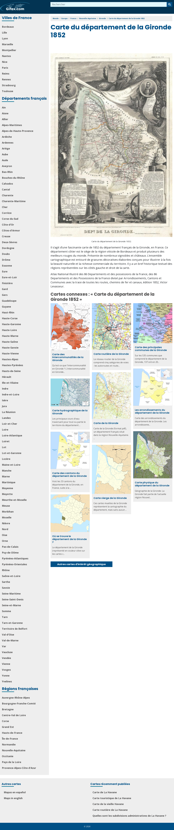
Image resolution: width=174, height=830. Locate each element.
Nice (4, 61)
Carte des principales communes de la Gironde (151, 349)
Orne (5, 540)
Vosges (6, 669)
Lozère (6, 458)
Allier (5, 119)
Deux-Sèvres (9, 242)
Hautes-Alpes (10, 359)
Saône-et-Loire (11, 576)
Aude (5, 160)
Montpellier (9, 50)
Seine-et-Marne (11, 605)
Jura (4, 406)
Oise (4, 535)
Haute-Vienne (10, 353)
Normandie (9, 744)
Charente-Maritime (14, 201)
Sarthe (6, 581)
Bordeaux (8, 26)
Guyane (6, 306)
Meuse (6, 505)
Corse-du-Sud (10, 218)
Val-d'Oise (8, 634)
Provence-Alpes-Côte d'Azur (19, 768)
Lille (4, 32)
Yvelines (7, 681)
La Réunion (8, 412)
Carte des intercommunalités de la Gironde (67, 357)
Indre (5, 388)
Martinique (8, 482)
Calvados (7, 183)
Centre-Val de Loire (14, 715)
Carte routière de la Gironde (111, 354)
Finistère (7, 283)
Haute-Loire (9, 330)
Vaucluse (7, 652)
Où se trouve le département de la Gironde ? (69, 539)
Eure (4, 271)
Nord (5, 529)
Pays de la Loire (11, 762)
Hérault (6, 376)
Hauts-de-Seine (11, 371)
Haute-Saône (10, 341)
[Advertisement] (100, 46)
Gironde (102, 18)
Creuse (6, 236)
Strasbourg (9, 85)
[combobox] (108, 4)
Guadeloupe (9, 300)
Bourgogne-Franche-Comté (19, 703)
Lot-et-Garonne (11, 453)
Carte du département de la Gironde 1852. (111, 241)
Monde (56, 18)
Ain (4, 107)
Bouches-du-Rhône (13, 177)
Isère (5, 400)
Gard (5, 289)
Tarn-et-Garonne (12, 622)
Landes (6, 417)
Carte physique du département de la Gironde (152, 484)
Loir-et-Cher (9, 423)
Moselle (6, 517)
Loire (5, 429)
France (73, 18)
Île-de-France (10, 738)
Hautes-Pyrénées (12, 365)
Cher (5, 207)
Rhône (6, 570)
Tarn (5, 617)
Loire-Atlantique (12, 435)
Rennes (6, 79)
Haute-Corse (10, 318)
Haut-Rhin (8, 312)
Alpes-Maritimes (12, 125)
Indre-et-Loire (10, 394)
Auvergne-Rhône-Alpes (16, 697)
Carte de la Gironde (106, 423)
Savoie (6, 587)
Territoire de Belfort (14, 628)
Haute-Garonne (11, 324)
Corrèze (7, 213)
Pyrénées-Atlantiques (15, 558)
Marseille (7, 44)
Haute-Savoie (10, 347)
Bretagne (8, 709)
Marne (6, 476)
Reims (5, 73)
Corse (5, 721)
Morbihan (8, 511)
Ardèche (7, 136)
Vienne (6, 663)
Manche (6, 470)
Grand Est (8, 727)
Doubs (6, 254)
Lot (4, 447)
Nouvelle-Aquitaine (13, 750)
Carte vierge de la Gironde (110, 498)
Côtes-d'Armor (11, 230)
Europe (64, 18)
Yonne (6, 675)
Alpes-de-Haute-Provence (17, 131)
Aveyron (7, 166)
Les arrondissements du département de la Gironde (152, 411)
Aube (5, 154)
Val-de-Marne (10, 640)
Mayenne (7, 488)
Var (4, 646)
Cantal (6, 189)
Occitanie (7, 756)
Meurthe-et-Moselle (14, 499)
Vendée (6, 658)
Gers (4, 295)
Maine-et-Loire (11, 464)
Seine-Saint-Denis (12, 599)
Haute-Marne (10, 336)
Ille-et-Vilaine (10, 382)
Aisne (5, 113)
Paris (5, 67)
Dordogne (8, 248)
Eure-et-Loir (9, 277)
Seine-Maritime (11, 593)
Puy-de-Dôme (10, 552)
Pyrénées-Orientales (14, 564)
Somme (6, 611)
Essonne (7, 265)
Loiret (6, 441)
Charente (7, 195)
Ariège (6, 148)
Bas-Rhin (7, 172)
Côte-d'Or (8, 224)
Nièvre (6, 523)
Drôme (6, 259)
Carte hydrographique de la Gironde (70, 412)
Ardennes (7, 142)
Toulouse (7, 91)
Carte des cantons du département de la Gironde (69, 474)
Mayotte (7, 494)
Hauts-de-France (12, 732)
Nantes (6, 56)
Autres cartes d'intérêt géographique (81, 564)
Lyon (5, 38)
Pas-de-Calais (10, 546)
